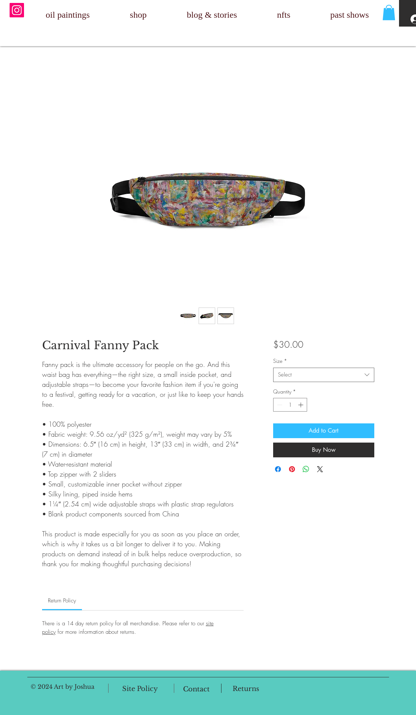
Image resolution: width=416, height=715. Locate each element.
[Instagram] (17, 10)
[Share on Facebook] (278, 469)
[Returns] (246, 689)
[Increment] (301, 404)
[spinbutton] (290, 404)
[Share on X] (320, 469)
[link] (62, 600)
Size (280, 360)
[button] (388, 12)
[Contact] (196, 689)
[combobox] (323, 375)
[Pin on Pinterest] (292, 469)
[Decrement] (278, 404)
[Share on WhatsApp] (306, 469)
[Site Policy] (140, 689)
